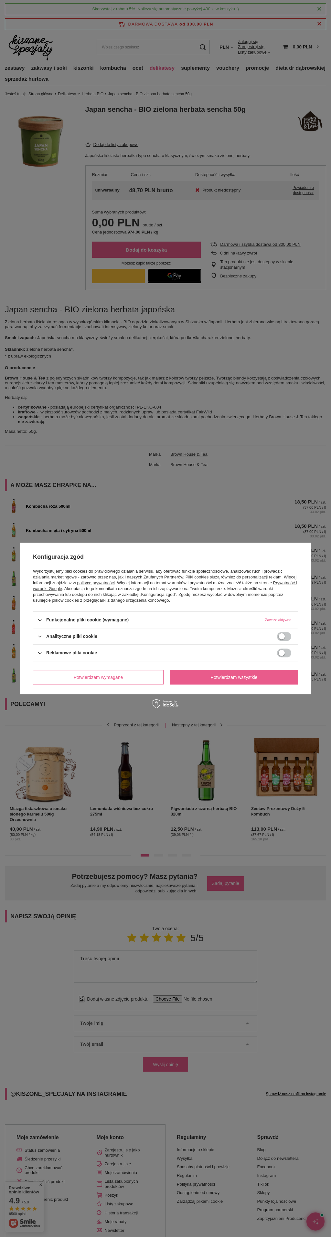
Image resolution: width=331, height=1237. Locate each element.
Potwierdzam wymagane (98, 677)
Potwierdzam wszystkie (234, 677)
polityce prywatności (96, 582)
